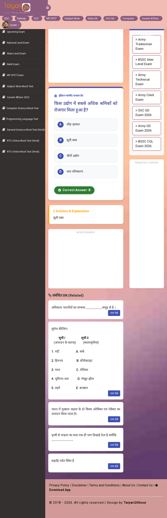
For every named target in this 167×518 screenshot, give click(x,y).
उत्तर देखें (115, 313)
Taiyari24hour (138, 502)
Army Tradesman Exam (145, 44)
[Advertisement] (87, 53)
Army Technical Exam (144, 79)
